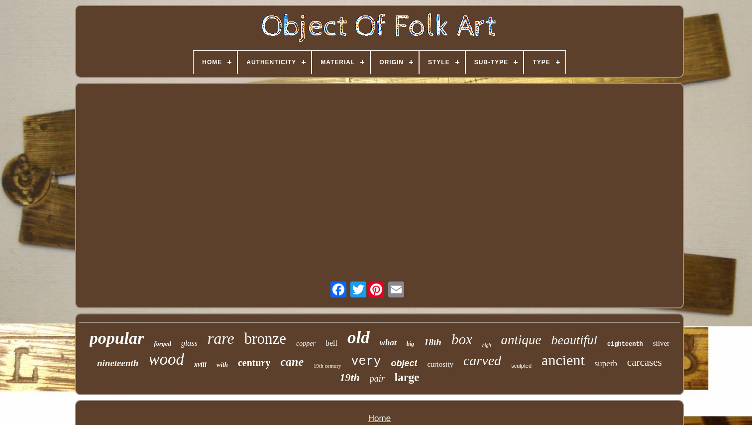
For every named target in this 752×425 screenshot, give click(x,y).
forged (162, 343)
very (366, 361)
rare (221, 338)
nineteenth (117, 363)
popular (117, 338)
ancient (563, 360)
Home (379, 418)
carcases (644, 362)
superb (606, 363)
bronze (265, 338)
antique (521, 339)
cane (292, 361)
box (461, 339)
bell (331, 343)
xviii (200, 364)
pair (377, 379)
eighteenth (625, 344)
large (407, 377)
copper (306, 343)
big (410, 343)
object (404, 363)
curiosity (440, 364)
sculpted (521, 366)
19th (349, 377)
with (222, 364)
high (486, 345)
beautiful (574, 340)
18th (432, 342)
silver (661, 343)
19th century (327, 366)
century (254, 362)
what (388, 342)
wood (166, 359)
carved (482, 360)
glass (189, 343)
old (358, 337)
